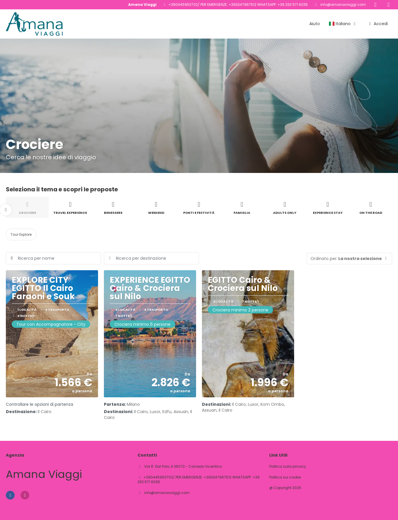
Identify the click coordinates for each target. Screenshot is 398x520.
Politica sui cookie (285, 477)
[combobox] (151, 258)
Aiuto (314, 24)
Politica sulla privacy (287, 466)
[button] (6, 210)
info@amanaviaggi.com (343, 4)
